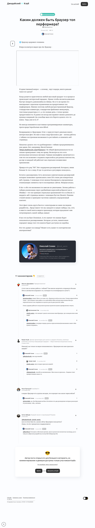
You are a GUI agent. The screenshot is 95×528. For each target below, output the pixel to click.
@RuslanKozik (27, 356)
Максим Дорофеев (28, 283)
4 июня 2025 (25, 416)
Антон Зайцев (26, 415)
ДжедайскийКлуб (18, 3)
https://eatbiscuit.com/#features (32, 150)
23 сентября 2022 (26, 390)
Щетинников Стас (34, 310)
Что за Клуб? (75, 4)
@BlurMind (26, 432)
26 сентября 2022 (44, 310)
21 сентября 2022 (41, 361)
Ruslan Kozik (26, 340)
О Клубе (9, 497)
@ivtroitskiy (26, 401)
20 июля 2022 (25, 285)
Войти (84, 4)
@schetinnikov (31, 323)
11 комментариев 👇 (25, 276)
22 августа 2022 (25, 343)
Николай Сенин (29, 295)
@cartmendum (27, 298)
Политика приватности (29, 497)
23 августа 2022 (39, 353)
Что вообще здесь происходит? (47, 464)
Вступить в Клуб (53, 471)
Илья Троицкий (27, 388)
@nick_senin (30, 313)
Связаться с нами (17, 497)
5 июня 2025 (38, 429)
